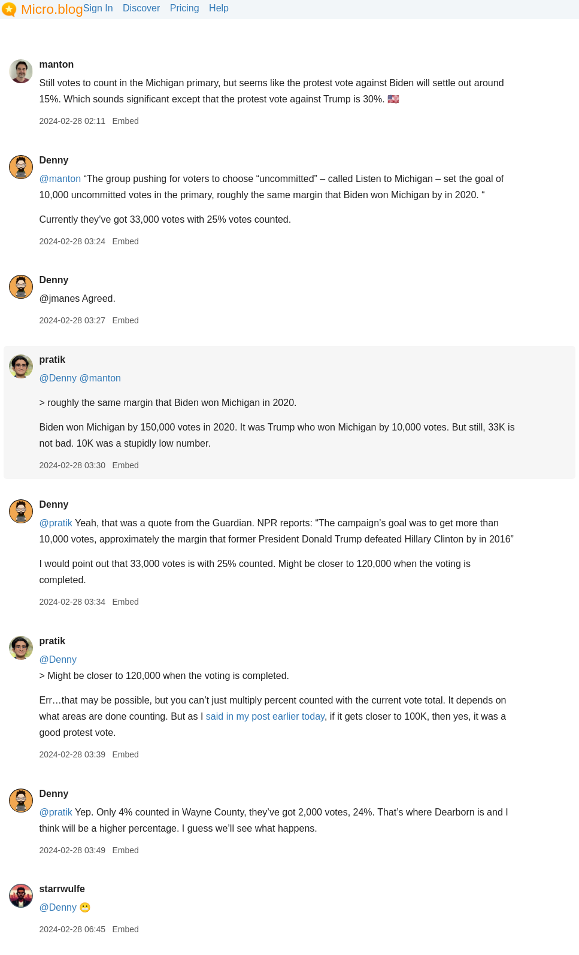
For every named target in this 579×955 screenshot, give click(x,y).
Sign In (98, 8)
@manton (60, 179)
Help (219, 8)
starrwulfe (61, 889)
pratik (52, 359)
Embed (125, 121)
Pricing (184, 8)
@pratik (55, 523)
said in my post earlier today (265, 716)
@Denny (58, 378)
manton (56, 64)
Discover (141, 8)
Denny (53, 160)
